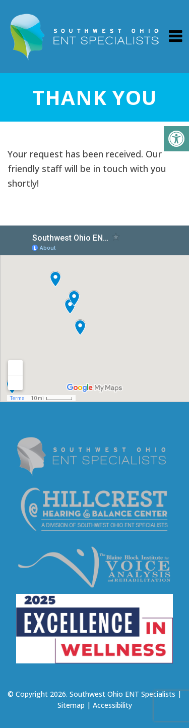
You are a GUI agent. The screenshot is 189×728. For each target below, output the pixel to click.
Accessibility (112, 705)
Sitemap (71, 705)
